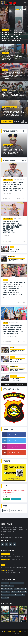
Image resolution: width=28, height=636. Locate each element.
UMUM (20, 510)
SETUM (4, 90)
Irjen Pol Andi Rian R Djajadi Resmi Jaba (12, 556)
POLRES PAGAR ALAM (7, 586)
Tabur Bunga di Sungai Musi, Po (15, 379)
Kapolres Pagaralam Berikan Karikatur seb (13, 567)
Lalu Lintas (4, 570)
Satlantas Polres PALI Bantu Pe (16, 260)
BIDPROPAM (6, 52)
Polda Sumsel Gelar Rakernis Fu (17, 360)
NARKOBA (13, 510)
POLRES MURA (5, 591)
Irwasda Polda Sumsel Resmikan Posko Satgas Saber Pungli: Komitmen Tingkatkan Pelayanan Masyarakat (13, 227)
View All (23, 160)
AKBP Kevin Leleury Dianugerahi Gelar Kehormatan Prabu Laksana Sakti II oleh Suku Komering (13, 329)
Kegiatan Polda (8, 145)
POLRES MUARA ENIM (18, 594)
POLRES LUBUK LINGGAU (19, 591)
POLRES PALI (11, 256)
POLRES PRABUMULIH (17, 583)
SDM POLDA (6, 30)
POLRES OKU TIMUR (20, 589)
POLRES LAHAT (5, 594)
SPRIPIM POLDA (14, 366)
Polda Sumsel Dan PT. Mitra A (16, 250)
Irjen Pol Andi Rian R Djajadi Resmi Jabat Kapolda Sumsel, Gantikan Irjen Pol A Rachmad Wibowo (13, 152)
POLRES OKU (5, 583)
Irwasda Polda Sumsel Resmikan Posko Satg (13, 561)
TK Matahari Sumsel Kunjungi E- (17, 351)
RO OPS (12, 247)
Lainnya (6, 280)
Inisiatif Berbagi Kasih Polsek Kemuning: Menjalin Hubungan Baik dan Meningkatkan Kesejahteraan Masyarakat (13, 113)
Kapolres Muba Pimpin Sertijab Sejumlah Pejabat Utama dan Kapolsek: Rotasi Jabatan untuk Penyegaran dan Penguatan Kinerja (14, 288)
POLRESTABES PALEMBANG (9, 107)
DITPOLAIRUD (13, 375)
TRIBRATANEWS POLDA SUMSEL (14, 631)
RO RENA (5, 70)
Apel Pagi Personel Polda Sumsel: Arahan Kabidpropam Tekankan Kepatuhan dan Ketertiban (12, 57)
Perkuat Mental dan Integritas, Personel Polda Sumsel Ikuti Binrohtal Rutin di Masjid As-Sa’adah (12, 36)
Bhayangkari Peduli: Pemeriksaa (17, 369)
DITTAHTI (12, 357)
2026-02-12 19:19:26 (15, 30)
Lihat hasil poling (16, 498)
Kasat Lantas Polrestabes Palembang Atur (13, 572)
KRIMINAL (6, 510)
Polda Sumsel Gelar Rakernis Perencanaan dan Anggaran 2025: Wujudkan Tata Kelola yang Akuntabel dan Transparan (12, 75)
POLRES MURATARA (7, 589)
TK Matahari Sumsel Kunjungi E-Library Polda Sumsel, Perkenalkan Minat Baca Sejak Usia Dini (13, 95)
